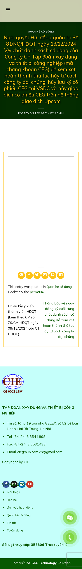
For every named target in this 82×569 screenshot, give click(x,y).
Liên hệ (12, 500)
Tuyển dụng (15, 530)
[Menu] (8, 9)
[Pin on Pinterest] (52, 275)
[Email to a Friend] (45, 275)
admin (59, 113)
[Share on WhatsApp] (21, 275)
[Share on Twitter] (37, 275)
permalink (37, 292)
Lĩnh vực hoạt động (20, 507)
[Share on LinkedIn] (60, 275)
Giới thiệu (13, 492)
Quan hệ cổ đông (41, 31)
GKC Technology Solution (51, 563)
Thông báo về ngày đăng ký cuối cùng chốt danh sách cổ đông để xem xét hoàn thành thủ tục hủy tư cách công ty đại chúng (58, 320)
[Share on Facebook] (29, 275)
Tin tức (11, 522)
